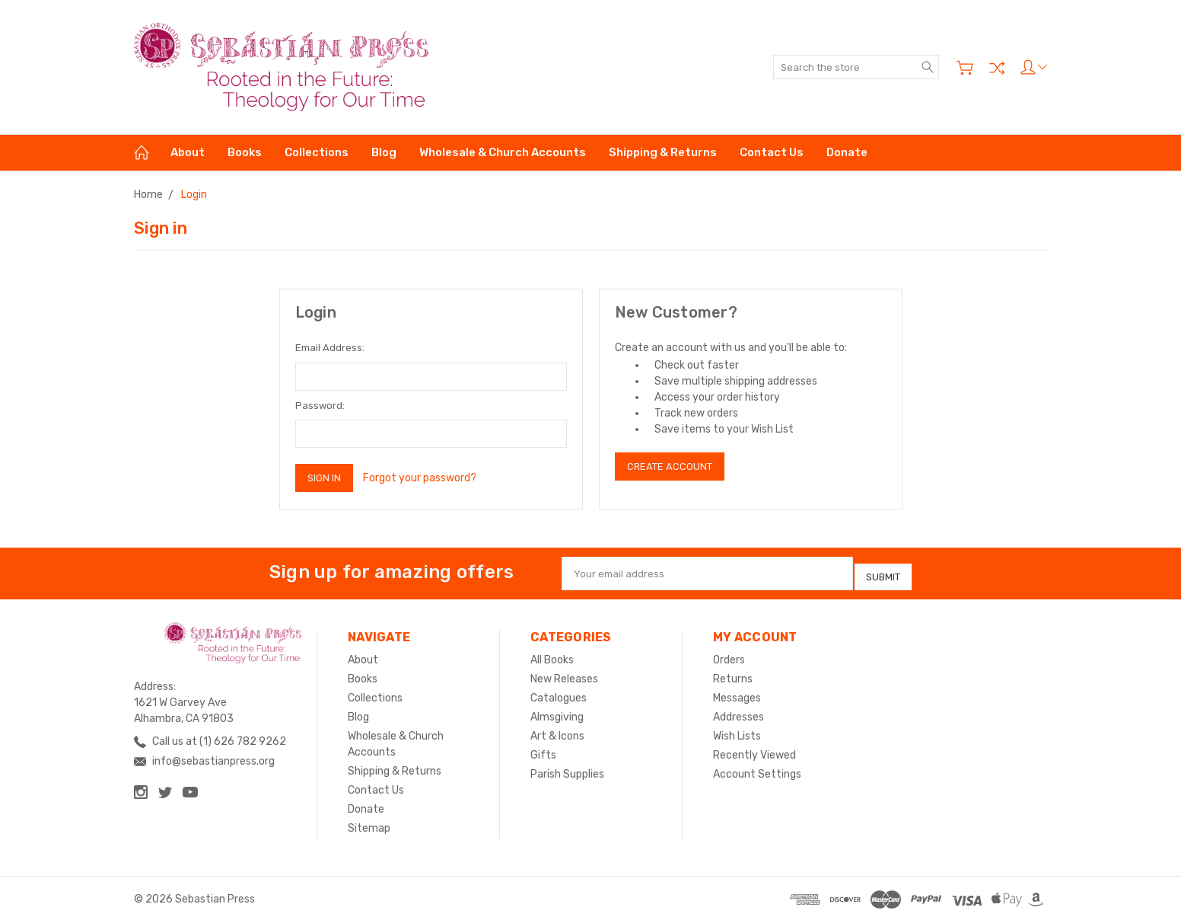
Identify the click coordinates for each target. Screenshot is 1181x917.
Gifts (543, 749)
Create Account (669, 466)
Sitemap (369, 822)
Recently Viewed (754, 749)
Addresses (738, 711)
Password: (320, 405)
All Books (552, 654)
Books (245, 152)
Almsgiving (557, 711)
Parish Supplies (567, 768)
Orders (729, 654)
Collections (317, 152)
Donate (846, 152)
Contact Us (772, 152)
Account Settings (757, 768)
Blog (383, 152)
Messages (737, 692)
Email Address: (329, 347)
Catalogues (558, 692)
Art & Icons (557, 730)
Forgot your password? (419, 477)
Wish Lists (737, 730)
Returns (733, 673)
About (187, 152)
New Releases (564, 673)
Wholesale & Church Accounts (502, 152)
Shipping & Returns (663, 152)
